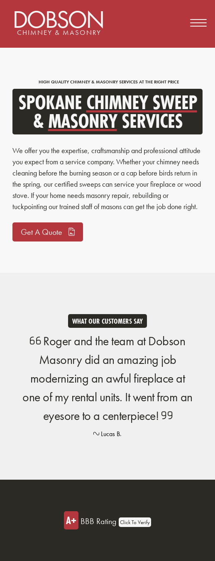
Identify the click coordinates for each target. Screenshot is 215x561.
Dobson (57, 21)
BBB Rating (107, 520)
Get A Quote (48, 232)
